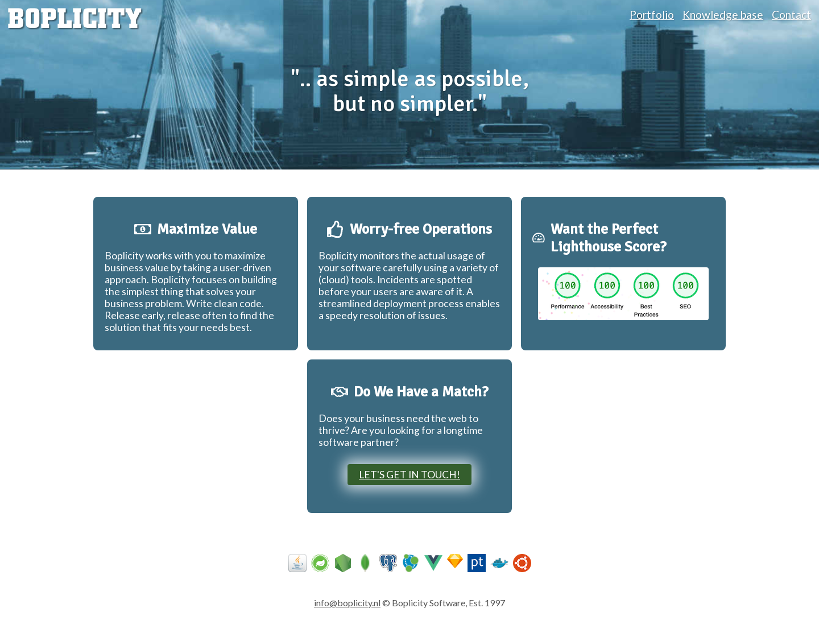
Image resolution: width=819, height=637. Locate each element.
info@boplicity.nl (347, 602)
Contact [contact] (791, 14)
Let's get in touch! (409, 475)
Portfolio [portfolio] (652, 14)
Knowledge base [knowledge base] (722, 14)
